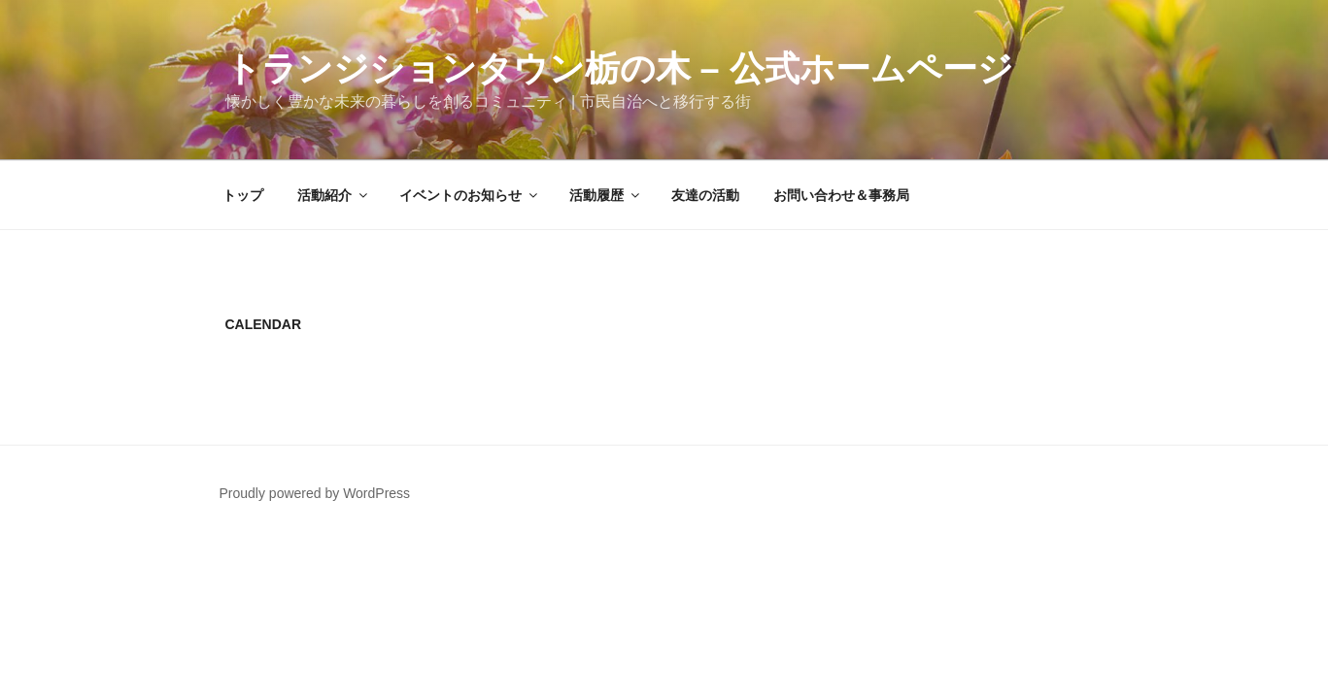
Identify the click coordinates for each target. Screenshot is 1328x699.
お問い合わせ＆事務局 (841, 195)
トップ (242, 195)
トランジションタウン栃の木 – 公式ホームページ (619, 68)
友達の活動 (705, 195)
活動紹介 (333, 195)
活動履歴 (605, 195)
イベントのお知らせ (469, 195)
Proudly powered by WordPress (315, 493)
